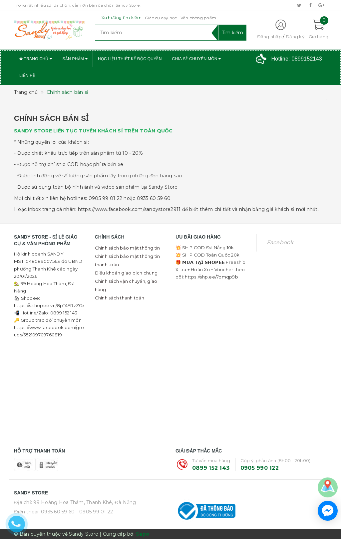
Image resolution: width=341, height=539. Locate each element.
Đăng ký (295, 36)
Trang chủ (35, 59)
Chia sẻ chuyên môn (196, 59)
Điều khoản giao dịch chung (126, 272)
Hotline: (296, 59)
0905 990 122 (259, 468)
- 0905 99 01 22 (94, 512)
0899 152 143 (210, 468)
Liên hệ (27, 75)
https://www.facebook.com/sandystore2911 (129, 209)
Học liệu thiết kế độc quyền (130, 59)
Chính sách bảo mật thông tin (127, 248)
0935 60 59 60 (58, 512)
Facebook (280, 242)
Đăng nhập (269, 36)
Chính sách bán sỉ (51, 118)
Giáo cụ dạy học (161, 17)
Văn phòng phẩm (198, 17)
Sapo (142, 534)
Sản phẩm (75, 59)
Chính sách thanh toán (119, 297)
